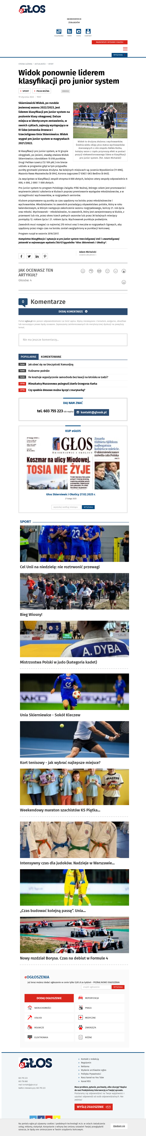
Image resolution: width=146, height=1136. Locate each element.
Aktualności (40, 64)
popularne (28, 356)
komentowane (51, 356)
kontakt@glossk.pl (91, 412)
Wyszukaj (119, 55)
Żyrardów (74, 22)
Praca (84, 1007)
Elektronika (37, 1037)
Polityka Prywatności (91, 1074)
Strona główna (25, 64)
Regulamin (86, 1062)
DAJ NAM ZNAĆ (73, 403)
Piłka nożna (41, 91)
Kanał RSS (86, 1081)
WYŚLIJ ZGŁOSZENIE (90, 1107)
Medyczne (86, 1017)
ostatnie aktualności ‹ (87, 255)
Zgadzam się (120, 1126)
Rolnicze (35, 1027)
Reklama (85, 1066)
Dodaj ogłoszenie (49, 998)
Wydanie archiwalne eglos (93, 1070)
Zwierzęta (86, 1027)
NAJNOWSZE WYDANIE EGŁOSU (109, 42)
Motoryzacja (88, 998)
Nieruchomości (38, 1007)
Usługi (34, 1017)
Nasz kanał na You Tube (92, 1077)
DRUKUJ (66, 91)
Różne (84, 1037)
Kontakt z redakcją (90, 1059)
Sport (50, 64)
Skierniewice (74, 19)
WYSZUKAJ (88, 507)
